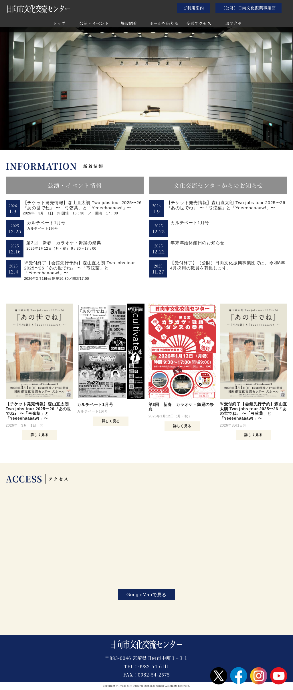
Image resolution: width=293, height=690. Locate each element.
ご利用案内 (193, 8)
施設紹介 (129, 23)
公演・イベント (94, 23)
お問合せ (233, 23)
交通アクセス (198, 23)
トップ (59, 23)
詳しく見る (40, 435)
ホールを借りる (164, 23)
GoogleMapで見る (146, 594)
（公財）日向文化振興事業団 (248, 8)
